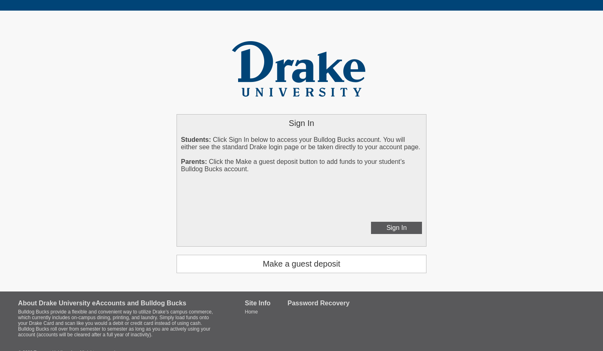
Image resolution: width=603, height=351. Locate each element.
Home (251, 312)
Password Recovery (318, 303)
